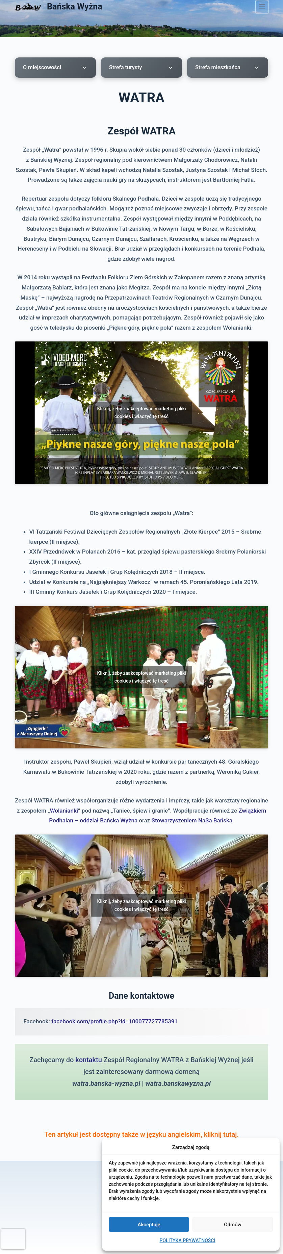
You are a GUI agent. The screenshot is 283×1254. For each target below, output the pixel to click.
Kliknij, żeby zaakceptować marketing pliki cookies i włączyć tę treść (141, 412)
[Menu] (262, 7)
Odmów (232, 1225)
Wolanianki (64, 810)
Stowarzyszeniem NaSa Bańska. (193, 820)
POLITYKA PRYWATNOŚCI (187, 1240)
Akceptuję (148, 1225)
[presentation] (13, 1239)
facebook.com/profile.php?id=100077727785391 (114, 1021)
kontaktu (88, 1060)
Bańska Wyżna (74, 6)
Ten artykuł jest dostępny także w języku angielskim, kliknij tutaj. (141, 1134)
